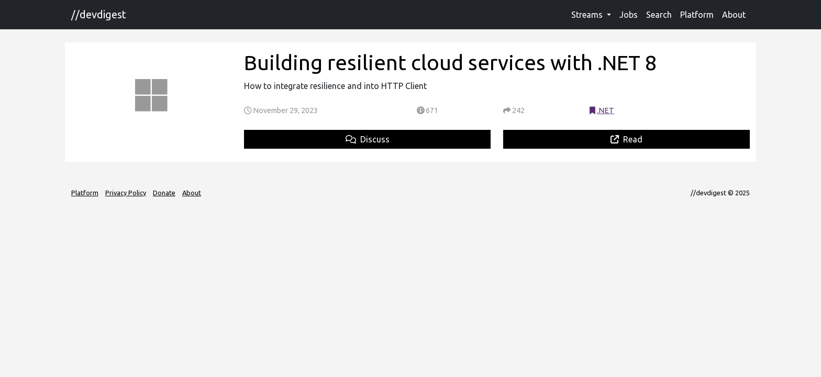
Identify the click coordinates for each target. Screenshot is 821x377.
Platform (697, 14)
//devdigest (98, 14)
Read (626, 139)
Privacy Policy (125, 192)
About (734, 14)
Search (659, 14)
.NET (605, 110)
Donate (164, 192)
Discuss (368, 139)
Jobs (628, 14)
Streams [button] (588, 14)
